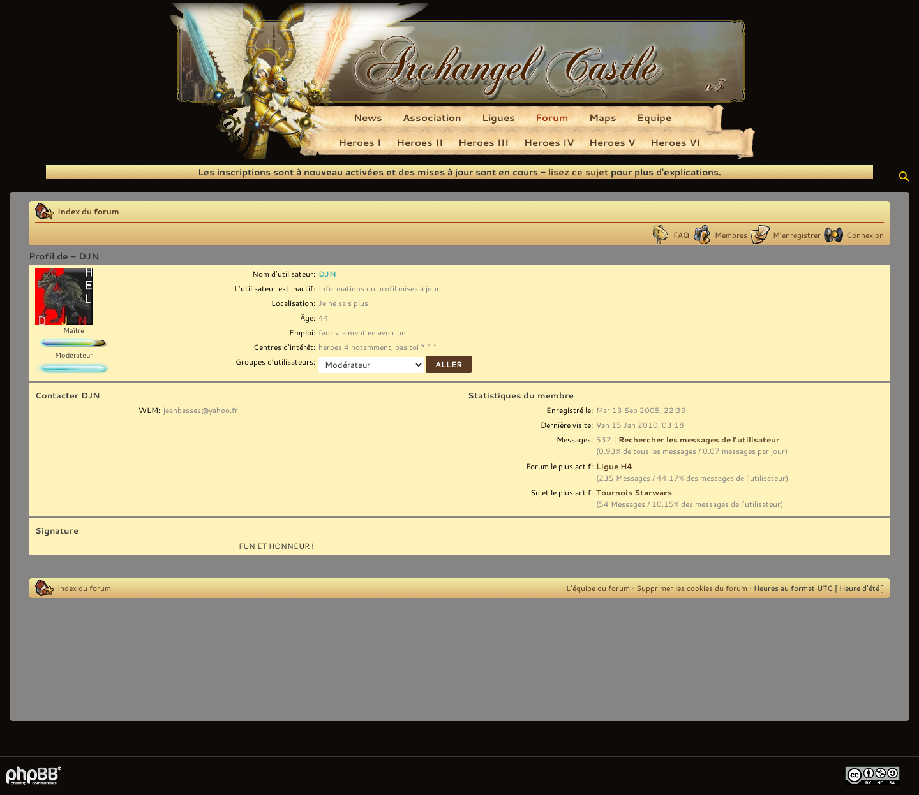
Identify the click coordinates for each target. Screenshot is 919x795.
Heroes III (483, 142)
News (368, 117)
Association (432, 117)
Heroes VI (675, 142)
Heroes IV (549, 142)
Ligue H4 (614, 466)
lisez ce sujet (578, 172)
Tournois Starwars (634, 492)
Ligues (498, 117)
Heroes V (612, 142)
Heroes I (359, 142)
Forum (552, 117)
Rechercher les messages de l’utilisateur (699, 439)
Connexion (865, 235)
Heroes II (419, 142)
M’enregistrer (797, 235)
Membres (731, 235)
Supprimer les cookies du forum (691, 588)
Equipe (654, 117)
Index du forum (88, 211)
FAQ (681, 235)
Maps (602, 117)
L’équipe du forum (598, 588)
